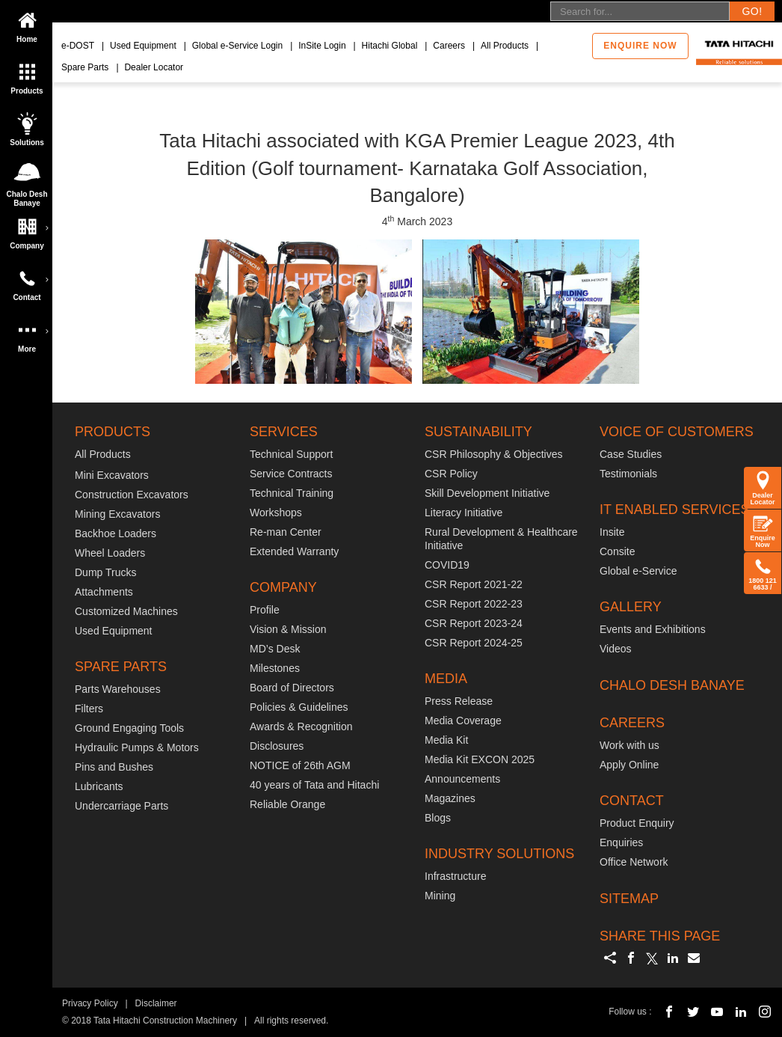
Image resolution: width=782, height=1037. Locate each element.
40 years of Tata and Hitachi (314, 785)
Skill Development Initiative (487, 493)
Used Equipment (143, 45)
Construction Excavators (131, 495)
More (29, 332)
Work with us (629, 745)
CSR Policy (451, 474)
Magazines (450, 798)
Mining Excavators (117, 514)
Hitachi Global (390, 45)
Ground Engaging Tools (129, 728)
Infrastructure (455, 876)
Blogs (438, 818)
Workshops (276, 512)
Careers (449, 45)
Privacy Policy (90, 1003)
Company (29, 229)
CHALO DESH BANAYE (672, 685)
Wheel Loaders (110, 553)
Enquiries (621, 842)
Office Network (634, 862)
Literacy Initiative (463, 512)
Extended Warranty (294, 551)
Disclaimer (156, 1003)
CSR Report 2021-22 (474, 584)
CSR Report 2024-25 (474, 643)
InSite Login (321, 45)
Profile (265, 610)
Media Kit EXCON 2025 (480, 759)
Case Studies (631, 454)
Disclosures (277, 746)
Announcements (462, 779)
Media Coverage (463, 720)
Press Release (459, 701)
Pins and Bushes (114, 767)
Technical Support (291, 454)
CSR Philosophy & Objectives (493, 454)
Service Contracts (291, 474)
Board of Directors (292, 688)
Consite (617, 551)
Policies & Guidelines (299, 707)
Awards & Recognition (301, 726)
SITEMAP (629, 898)
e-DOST (77, 45)
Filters (89, 709)
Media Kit (446, 740)
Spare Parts (84, 67)
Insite (612, 532)
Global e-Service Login (237, 45)
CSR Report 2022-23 (474, 604)
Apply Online (629, 765)
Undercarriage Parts (121, 806)
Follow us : (630, 1011)
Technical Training (291, 493)
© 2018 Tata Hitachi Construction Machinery (149, 1020)
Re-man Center (285, 532)
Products (27, 74)
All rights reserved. (291, 1020)
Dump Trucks (105, 572)
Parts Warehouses (118, 689)
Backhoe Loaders (115, 533)
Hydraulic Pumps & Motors (137, 747)
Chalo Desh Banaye (29, 180)
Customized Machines (126, 611)
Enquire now (640, 45)
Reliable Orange (287, 804)
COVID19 (447, 565)
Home (27, 22)
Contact (29, 281)
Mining (440, 896)
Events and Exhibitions (653, 629)
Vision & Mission (288, 629)
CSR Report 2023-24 (474, 623)
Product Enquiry (637, 823)
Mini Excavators (112, 475)
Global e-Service (638, 571)
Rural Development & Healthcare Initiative (501, 538)
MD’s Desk (275, 649)
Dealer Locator (153, 67)
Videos (616, 649)
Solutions (27, 126)
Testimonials (628, 474)
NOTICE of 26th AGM (300, 765)
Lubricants (99, 786)
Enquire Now (762, 530)
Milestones (275, 668)
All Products (505, 45)
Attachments (104, 592)
